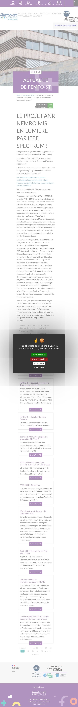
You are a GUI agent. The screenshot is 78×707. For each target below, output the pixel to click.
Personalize (39, 364)
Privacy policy (39, 367)
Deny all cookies (39, 359)
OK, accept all (38, 355)
